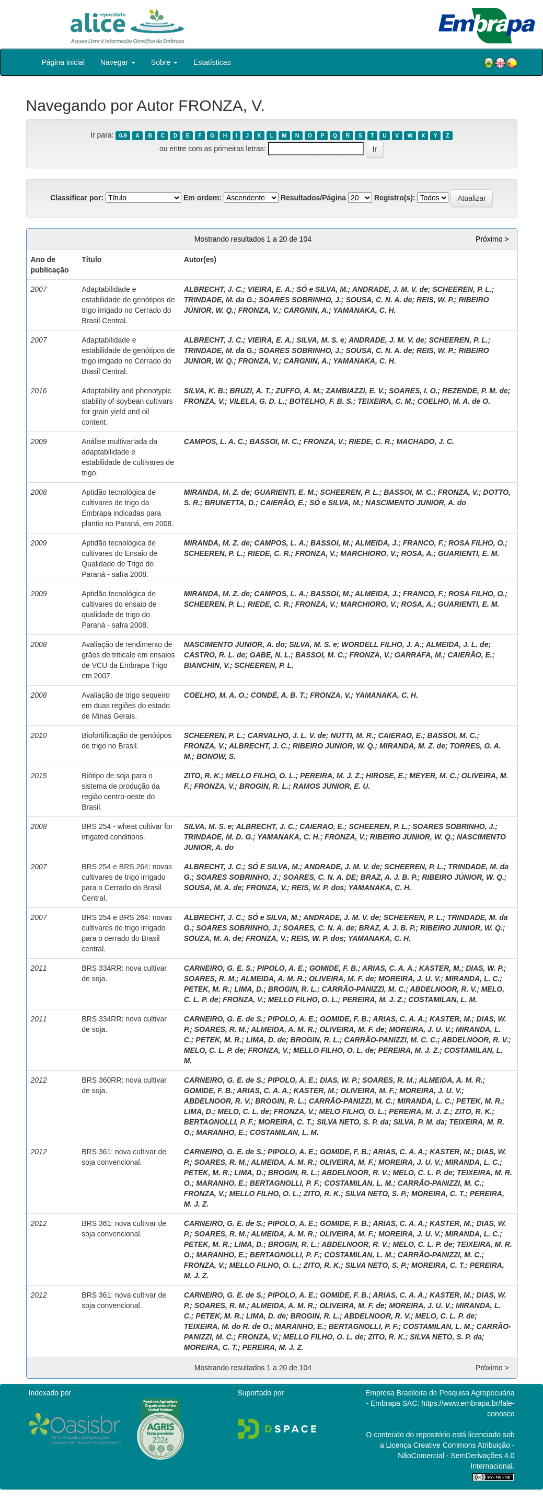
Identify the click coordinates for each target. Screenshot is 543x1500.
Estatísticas (212, 62)
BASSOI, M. (330, 543)
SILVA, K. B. (204, 391)
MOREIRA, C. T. (285, 1122)
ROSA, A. (417, 553)
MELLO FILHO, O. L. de (333, 1050)
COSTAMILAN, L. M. (442, 999)
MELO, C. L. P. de (214, 1050)
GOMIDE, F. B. (333, 968)
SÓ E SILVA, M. (274, 866)
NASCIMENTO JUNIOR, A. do (415, 502)
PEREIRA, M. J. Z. (330, 775)
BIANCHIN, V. (207, 665)
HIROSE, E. (385, 775)
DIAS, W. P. (485, 968)
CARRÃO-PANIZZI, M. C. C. (390, 1040)
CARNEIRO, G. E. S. (218, 968)
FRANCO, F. (423, 543)
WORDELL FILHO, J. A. (381, 644)
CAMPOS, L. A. (280, 543)
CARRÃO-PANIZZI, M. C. (364, 989)
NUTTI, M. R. (351, 735)
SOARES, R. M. (210, 978)
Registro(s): (394, 198)
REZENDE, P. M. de (475, 391)
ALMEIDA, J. (376, 543)
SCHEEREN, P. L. (461, 289)
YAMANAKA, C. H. (364, 310)
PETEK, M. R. (207, 989)
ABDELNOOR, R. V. (443, 989)
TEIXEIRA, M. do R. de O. (227, 1326)
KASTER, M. (440, 968)
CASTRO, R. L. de (214, 655)
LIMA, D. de (266, 1040)
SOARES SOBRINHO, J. (300, 300)
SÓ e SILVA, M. (322, 289)
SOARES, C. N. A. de (318, 928)
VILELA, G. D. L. (257, 401)
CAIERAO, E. (400, 735)
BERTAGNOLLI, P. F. (219, 1122)
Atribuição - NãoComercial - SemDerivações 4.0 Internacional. (456, 1455)
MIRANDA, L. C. (472, 978)
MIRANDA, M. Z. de (217, 492)
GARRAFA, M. (419, 655)
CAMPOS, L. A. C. (214, 441)
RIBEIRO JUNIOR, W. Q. (334, 746)
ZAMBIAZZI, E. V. (355, 391)
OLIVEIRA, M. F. (367, 1090)
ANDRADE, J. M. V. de (390, 289)
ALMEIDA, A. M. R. (272, 978)
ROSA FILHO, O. (476, 543)
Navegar (117, 62)
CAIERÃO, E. (282, 502)
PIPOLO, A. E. (281, 968)
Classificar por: (76, 198)
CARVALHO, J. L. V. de (287, 735)
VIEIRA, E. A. (270, 289)
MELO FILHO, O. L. (351, 1111)
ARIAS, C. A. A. (388, 968)
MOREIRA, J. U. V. (409, 978)
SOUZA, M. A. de (212, 938)
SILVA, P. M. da (418, 1122)
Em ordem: (202, 198)
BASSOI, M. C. (274, 441)
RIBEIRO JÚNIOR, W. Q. (463, 877)
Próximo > (492, 239)
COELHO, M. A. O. (215, 695)
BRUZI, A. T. (250, 391)
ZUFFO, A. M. (298, 391)
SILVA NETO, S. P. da (353, 1122)
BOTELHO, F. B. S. (321, 401)
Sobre (164, 62)
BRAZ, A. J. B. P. (389, 877)
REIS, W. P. (435, 300)
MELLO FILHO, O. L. (261, 775)
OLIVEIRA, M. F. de (341, 978)
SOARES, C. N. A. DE (319, 877)
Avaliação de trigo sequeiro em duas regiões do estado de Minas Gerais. (126, 705)
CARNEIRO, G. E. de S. (223, 1019)
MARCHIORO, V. (368, 553)
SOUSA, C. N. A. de (378, 300)
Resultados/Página (313, 198)
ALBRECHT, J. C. (213, 289)
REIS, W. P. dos (318, 887)
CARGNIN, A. (306, 310)
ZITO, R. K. (202, 775)
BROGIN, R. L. (263, 786)
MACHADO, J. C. (425, 441)
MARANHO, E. (220, 1132)
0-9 (123, 135)
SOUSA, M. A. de (213, 887)
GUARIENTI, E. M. (284, 492)
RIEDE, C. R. (370, 441)
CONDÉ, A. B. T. (278, 695)
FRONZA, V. (258, 310)
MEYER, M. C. (433, 775)
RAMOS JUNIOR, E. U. (332, 786)
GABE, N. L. (270, 655)
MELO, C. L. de (243, 1111)
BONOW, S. (216, 756)
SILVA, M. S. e (320, 340)
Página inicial (63, 62)
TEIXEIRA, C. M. (385, 401)
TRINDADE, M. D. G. (218, 837)
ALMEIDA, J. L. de (457, 644)
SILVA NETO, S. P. (376, 1193)
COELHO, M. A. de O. (454, 401)
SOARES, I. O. (413, 391)
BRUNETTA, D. (230, 502)
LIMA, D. (248, 989)
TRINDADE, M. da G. (219, 300)
